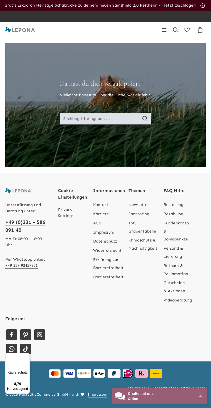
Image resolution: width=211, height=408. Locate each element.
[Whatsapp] (11, 349)
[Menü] (164, 30)
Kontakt (100, 204)
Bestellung (173, 204)
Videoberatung (178, 300)
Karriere (101, 213)
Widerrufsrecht (107, 250)
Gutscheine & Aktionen (174, 286)
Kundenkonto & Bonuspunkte (176, 231)
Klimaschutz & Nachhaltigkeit (142, 244)
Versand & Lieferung (173, 252)
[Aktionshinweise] (203, 5)
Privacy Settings (65, 212)
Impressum (103, 232)
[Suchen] (175, 30)
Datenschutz (105, 241)
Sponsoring (138, 213)
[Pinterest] (25, 334)
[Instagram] (39, 334)
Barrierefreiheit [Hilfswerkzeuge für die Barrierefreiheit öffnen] (108, 277)
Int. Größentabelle (142, 227)
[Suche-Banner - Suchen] (147, 119)
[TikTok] (25, 349)
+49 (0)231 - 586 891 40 (25, 226)
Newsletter (138, 204)
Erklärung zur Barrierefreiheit (108, 263)
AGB (97, 223)
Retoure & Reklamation (176, 269)
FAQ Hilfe (174, 190)
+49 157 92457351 (21, 265)
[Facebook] (11, 334)
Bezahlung (173, 213)
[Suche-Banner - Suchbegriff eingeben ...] (99, 119)
